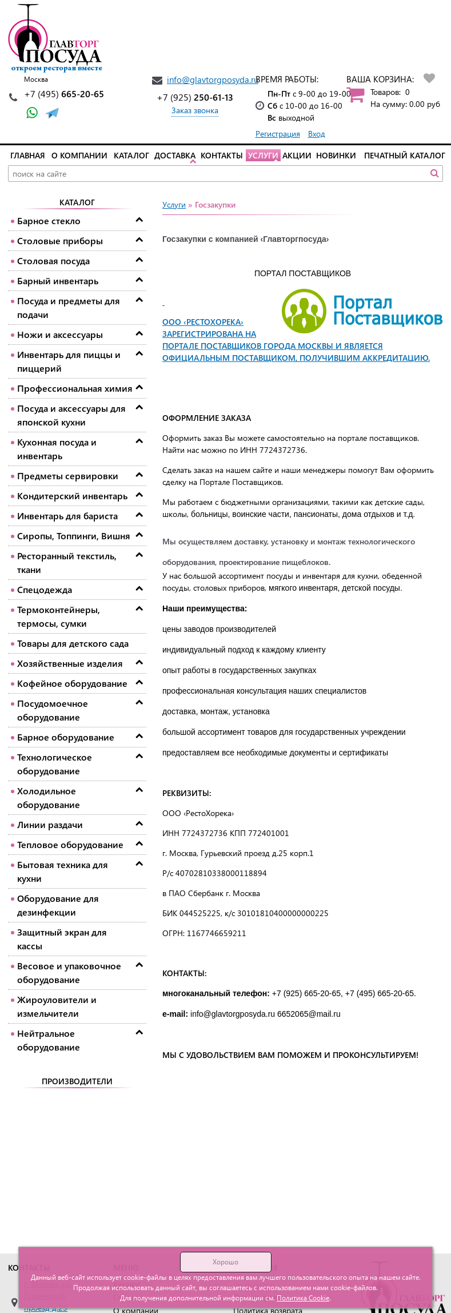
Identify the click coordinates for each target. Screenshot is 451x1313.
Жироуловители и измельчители (57, 1006)
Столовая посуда (53, 260)
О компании (79, 155)
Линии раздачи (50, 824)
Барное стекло (49, 220)
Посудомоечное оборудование (52, 710)
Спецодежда (44, 589)
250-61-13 (195, 97)
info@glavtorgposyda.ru (212, 79)
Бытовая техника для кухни (62, 871)
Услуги (263, 155)
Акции (297, 155)
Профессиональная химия (75, 388)
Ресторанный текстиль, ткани (67, 562)
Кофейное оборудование (72, 683)
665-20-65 (64, 93)
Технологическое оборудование (54, 764)
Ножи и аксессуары (60, 334)
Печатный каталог (404, 155)
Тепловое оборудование (70, 844)
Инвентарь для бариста (67, 516)
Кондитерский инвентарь (72, 496)
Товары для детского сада (73, 643)
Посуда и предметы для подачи (68, 307)
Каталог (131, 155)
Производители (77, 1081)
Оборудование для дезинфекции (58, 905)
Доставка (174, 155)
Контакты (222, 155)
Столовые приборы (60, 240)
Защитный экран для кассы (62, 939)
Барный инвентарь (57, 280)
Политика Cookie (303, 1298)
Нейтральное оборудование (48, 1040)
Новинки (336, 155)
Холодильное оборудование (48, 797)
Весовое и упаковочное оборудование (69, 972)
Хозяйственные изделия (70, 663)
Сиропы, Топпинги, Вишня (73, 536)
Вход (316, 133)
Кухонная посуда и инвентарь (57, 448)
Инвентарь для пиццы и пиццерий (69, 361)
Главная (27, 155)
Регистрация (278, 133)
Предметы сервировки (67, 476)
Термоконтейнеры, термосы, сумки (58, 616)
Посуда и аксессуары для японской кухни (71, 415)
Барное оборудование (65, 737)
